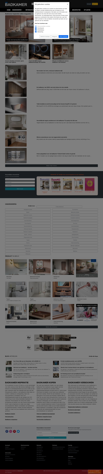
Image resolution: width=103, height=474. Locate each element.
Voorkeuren (41, 28)
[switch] (36, 28)
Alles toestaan (63, 36)
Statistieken (41, 30)
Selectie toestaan (45, 36)
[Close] (67, 4)
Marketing (40, 32)
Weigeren (54, 36)
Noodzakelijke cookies (44, 26)
